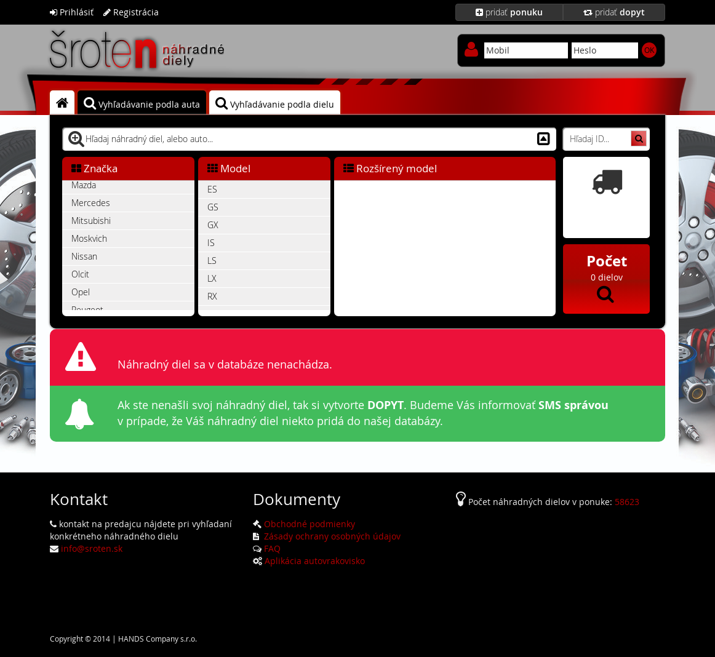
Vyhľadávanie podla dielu (274, 103)
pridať (509, 12)
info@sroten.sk (91, 548)
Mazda (83, 185)
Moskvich (89, 238)
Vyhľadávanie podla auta (142, 103)
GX (212, 225)
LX (212, 278)
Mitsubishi (91, 220)
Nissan (84, 256)
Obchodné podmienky (309, 524)
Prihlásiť (72, 12)
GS (212, 207)
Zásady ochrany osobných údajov (331, 536)
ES (212, 189)
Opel (80, 292)
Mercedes (90, 203)
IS (211, 243)
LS (212, 260)
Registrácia (131, 12)
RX (212, 296)
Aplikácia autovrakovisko (315, 561)
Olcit (80, 274)
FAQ (272, 548)
